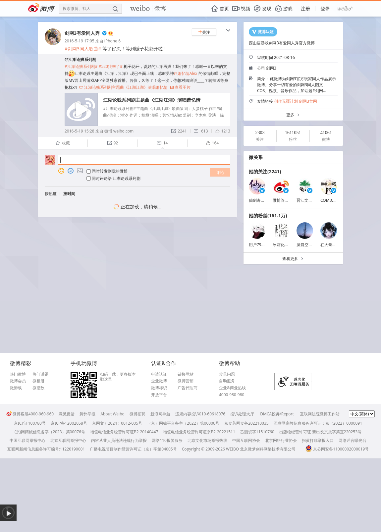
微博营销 (185, 381)
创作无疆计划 (286, 101)
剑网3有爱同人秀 (82, 33)
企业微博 (159, 381)
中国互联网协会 (246, 440)
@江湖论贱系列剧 (80, 59)
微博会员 (18, 381)
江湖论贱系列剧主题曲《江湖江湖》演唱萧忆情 (123, 87)
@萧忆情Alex (185, 73)
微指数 (38, 388)
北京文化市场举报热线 (207, 440)
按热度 (51, 193)
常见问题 (227, 374)
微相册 (38, 381)
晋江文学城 (306, 200)
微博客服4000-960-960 (30, 414)
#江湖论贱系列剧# (81, 66)
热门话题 (40, 374)
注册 (305, 8)
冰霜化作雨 (283, 244)
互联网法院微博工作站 (320, 414)
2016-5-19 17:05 (79, 41)
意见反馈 (67, 414)
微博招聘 (137, 414)
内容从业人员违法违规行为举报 (119, 440)
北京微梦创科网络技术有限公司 (268, 449)
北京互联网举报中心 (68, 440)
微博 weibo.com (119, 131)
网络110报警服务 (167, 440)
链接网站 (185, 374)
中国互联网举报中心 (27, 440)
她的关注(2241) (265, 171)
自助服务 (227, 381)
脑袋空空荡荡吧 (310, 244)
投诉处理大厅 (242, 414)
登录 (325, 8)
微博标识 (159, 388)
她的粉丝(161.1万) (268, 215)
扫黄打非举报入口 (318, 440)
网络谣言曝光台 (352, 440)
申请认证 (159, 374)
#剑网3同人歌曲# (83, 48)
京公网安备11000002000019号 (337, 449)
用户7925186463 (264, 244)
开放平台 (159, 395)
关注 (204, 32)
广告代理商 (187, 388)
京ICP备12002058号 (69, 423)
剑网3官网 (308, 101)
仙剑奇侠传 (259, 200)
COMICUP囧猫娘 (335, 200)
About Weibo (112, 414)
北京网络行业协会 (281, 440)
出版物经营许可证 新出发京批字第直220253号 (320, 432)
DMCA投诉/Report (277, 414)
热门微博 (18, 374)
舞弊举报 (87, 414)
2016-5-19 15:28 (79, 131)
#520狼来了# (111, 66)
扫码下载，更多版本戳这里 (118, 377)
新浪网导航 (160, 414)
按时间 (69, 193)
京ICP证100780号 (30, 423)
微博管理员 (283, 200)
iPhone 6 (112, 41)
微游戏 (16, 388)
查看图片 (180, 87)
